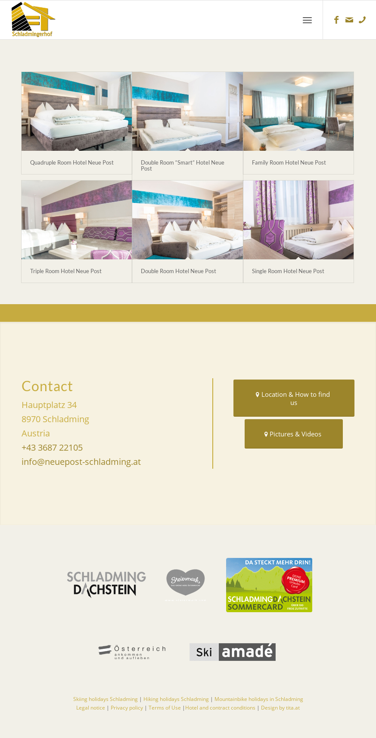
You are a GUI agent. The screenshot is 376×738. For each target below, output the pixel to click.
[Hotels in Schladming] (49, 19)
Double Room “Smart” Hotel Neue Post (182, 165)
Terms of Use (165, 707)
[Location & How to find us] (293, 398)
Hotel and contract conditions (221, 707)
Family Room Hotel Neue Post (289, 162)
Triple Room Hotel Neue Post (66, 271)
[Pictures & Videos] (294, 433)
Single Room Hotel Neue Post (288, 271)
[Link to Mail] (349, 19)
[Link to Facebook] (336, 19)
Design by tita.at (280, 707)
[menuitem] (307, 19)
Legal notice (90, 707)
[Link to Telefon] (362, 19)
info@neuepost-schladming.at (81, 461)
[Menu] (307, 19)
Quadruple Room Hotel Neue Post (72, 162)
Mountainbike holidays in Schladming (258, 699)
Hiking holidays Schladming (176, 699)
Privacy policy (127, 707)
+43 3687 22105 (52, 447)
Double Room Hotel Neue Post (178, 271)
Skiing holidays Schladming (105, 699)
